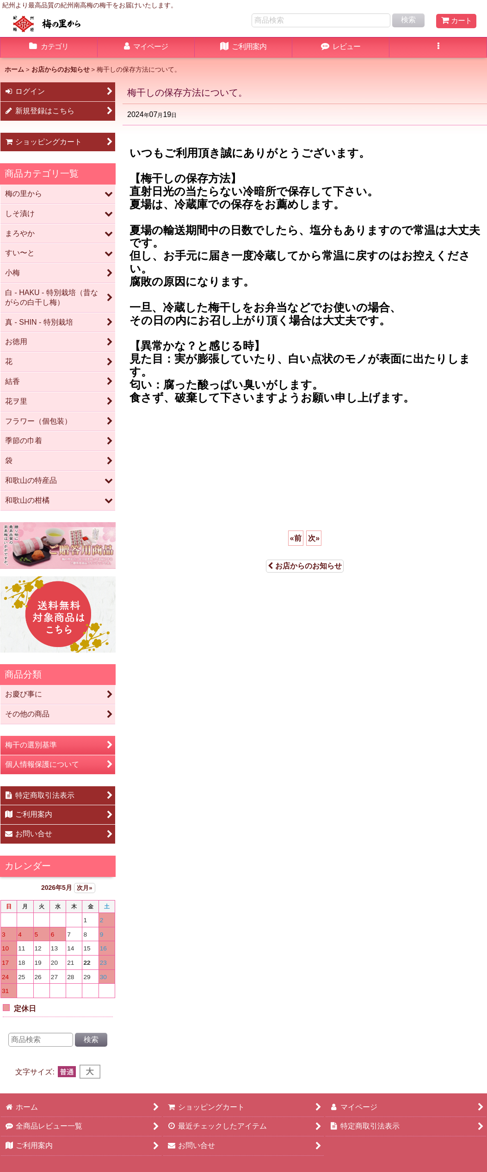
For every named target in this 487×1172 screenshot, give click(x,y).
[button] (438, 47)
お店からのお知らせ (305, 566)
